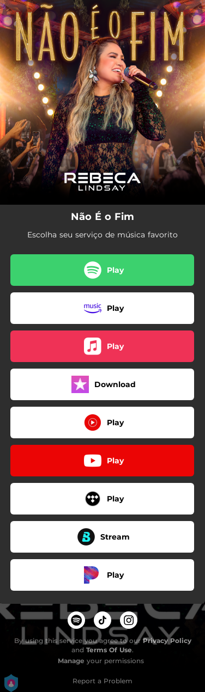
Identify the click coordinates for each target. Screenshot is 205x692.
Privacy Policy (167, 640)
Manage (71, 661)
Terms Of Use (109, 650)
